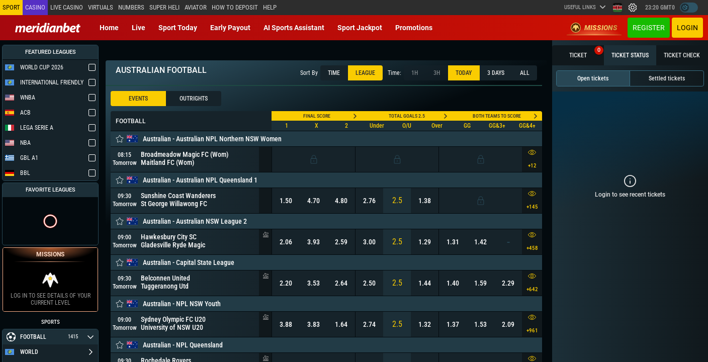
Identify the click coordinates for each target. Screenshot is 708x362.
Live (138, 28)
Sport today (177, 28)
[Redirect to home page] (48, 27)
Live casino (66, 7)
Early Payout (230, 28)
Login (687, 28)
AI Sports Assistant (293, 28)
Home (109, 28)
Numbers (131, 7)
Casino (35, 7)
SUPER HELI (164, 7)
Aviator (196, 7)
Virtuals (100, 7)
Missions (594, 28)
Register (649, 28)
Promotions (413, 28)
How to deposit (235, 7)
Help (270, 7)
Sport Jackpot (359, 28)
